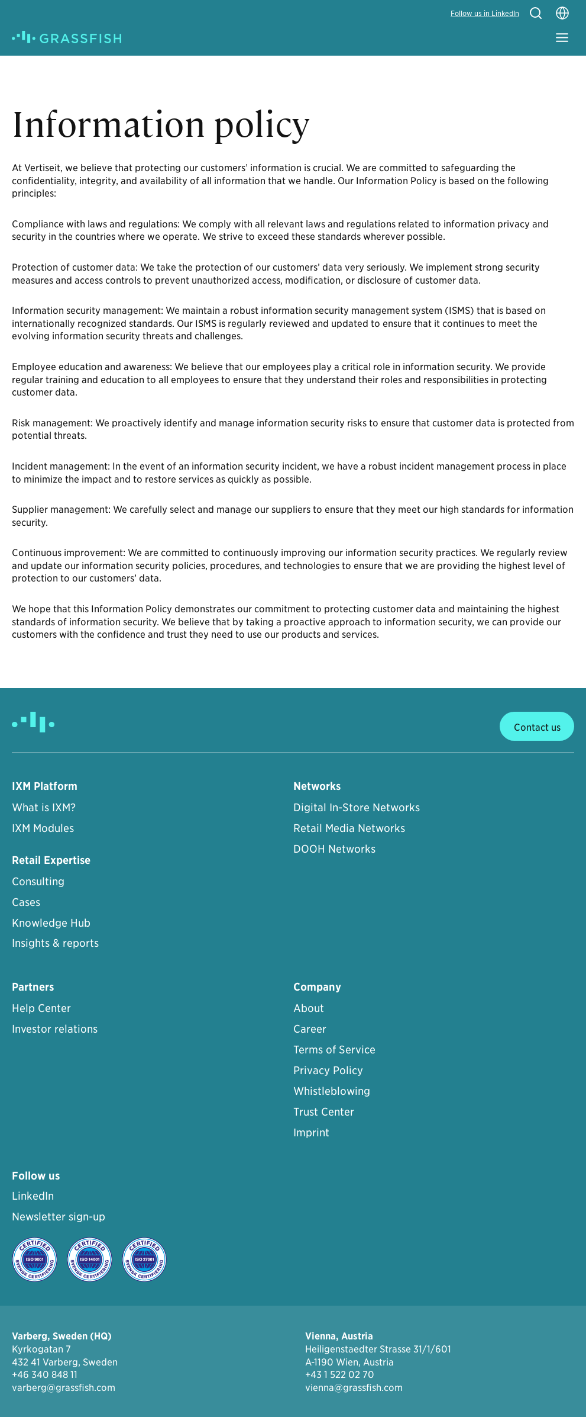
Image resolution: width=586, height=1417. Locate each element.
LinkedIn (33, 1195)
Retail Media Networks (349, 827)
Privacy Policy (328, 1069)
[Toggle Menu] (562, 37)
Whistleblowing (331, 1090)
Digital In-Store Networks (356, 807)
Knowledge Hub (51, 922)
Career (309, 1028)
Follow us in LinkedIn (485, 12)
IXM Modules (43, 827)
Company (317, 987)
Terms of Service (334, 1049)
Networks (317, 786)
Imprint (311, 1132)
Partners (33, 987)
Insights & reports (55, 942)
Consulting (38, 881)
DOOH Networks (334, 848)
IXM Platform (44, 786)
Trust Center (323, 1111)
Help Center (41, 1007)
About (308, 1007)
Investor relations (55, 1028)
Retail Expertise (51, 860)
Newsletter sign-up (58, 1216)
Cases (26, 901)
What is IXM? (44, 807)
